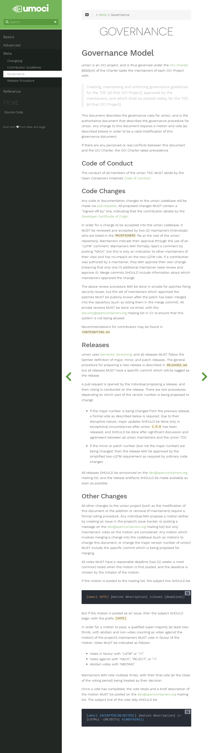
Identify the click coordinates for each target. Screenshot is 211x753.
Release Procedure (20, 81)
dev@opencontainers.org (168, 473)
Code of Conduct (137, 178)
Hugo (42, 127)
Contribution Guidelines (24, 67)
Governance (16, 74)
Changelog (14, 61)
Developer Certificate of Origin (105, 216)
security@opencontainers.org (104, 313)
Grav (30, 127)
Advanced (11, 45)
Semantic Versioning (116, 354)
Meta (7, 53)
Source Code (13, 112)
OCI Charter (179, 65)
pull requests (107, 206)
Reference (12, 91)
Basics (8, 37)
